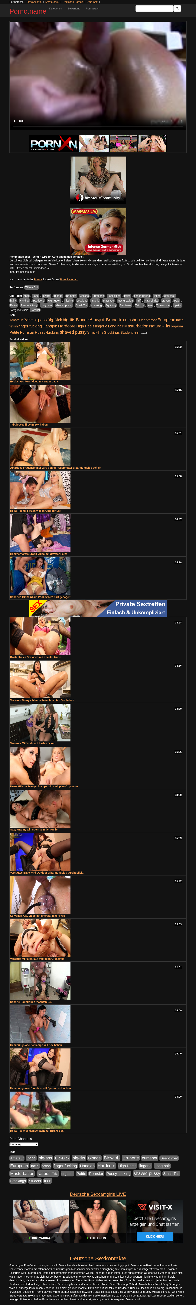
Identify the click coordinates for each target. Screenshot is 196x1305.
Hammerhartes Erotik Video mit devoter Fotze (38, 553)
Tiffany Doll (31, 287)
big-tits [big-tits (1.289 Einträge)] (69, 319)
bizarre (46, 295)
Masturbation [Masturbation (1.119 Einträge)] (136, 326)
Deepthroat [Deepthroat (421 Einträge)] (148, 320)
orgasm (166, 300)
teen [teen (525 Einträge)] (137, 332)
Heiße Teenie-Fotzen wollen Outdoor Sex (35, 510)
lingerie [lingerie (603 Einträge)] (101, 326)
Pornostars (92, 8)
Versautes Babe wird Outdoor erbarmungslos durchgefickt (46, 872)
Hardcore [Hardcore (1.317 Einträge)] (67, 325)
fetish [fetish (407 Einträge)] (13, 326)
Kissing (68, 300)
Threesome (163, 305)
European (98, 295)
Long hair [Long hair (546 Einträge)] (115, 326)
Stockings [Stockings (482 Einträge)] (112, 332)
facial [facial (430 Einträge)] (180, 320)
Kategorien (55, 8)
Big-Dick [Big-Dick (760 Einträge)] (54, 320)
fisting (157, 295)
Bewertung (74, 8)
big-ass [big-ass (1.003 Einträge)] (40, 319)
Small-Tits (81, 305)
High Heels (54, 300)
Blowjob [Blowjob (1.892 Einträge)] (97, 319)
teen (150, 305)
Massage (108, 300)
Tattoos (139, 305)
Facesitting (114, 295)
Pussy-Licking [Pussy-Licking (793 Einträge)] (47, 332)
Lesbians (82, 300)
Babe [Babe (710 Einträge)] (28, 320)
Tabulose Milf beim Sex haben (29, 424)
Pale (176, 300)
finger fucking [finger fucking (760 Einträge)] (30, 326)
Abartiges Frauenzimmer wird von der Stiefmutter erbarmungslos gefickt (55, 467)
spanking (96, 305)
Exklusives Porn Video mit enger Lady (34, 381)
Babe (35, 295)
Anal (26, 295)
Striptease (126, 305)
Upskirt (177, 305)
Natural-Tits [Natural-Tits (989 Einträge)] (159, 326)
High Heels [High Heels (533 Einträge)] (85, 326)
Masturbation (125, 300)
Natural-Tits (151, 300)
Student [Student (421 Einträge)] (126, 332)
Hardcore (38, 300)
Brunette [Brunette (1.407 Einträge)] (114, 319)
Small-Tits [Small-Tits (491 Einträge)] (95, 332)
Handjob (24, 300)
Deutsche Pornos (73, 1)
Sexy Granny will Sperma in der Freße (33, 829)
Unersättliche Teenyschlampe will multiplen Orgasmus (44, 786)
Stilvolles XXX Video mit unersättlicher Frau (37, 915)
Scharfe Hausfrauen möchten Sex (31, 1001)
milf (139, 300)
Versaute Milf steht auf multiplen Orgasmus (37, 958)
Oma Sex (92, 1)
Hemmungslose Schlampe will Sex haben (36, 1045)
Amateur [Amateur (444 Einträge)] (16, 320)
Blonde (58, 295)
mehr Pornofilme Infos (22, 271)
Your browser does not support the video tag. (98, 76)
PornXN (35, 310)
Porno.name (27, 11)
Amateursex (52, 1)
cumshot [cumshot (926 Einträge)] (130, 320)
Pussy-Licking (29, 305)
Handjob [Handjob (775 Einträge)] (50, 326)
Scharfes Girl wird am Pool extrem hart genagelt (40, 597)
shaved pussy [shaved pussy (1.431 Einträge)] (73, 332)
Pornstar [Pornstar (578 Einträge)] (27, 332)
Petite (13, 305)
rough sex (46, 305)
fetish (127, 295)
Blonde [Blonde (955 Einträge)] (82, 319)
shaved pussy (64, 305)
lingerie (95, 300)
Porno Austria (33, 1)
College (84, 295)
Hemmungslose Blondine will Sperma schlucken (40, 1088)
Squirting (111, 305)
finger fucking (142, 295)
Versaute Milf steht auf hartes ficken (32, 743)
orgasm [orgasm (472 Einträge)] (177, 326)
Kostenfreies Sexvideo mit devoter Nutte (35, 657)
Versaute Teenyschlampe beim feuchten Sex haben (42, 700)
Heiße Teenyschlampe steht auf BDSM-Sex (37, 1130)
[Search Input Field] (154, 8)
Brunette (71, 295)
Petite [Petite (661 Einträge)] (14, 332)
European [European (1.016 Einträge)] (166, 319)
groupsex (169, 295)
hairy (13, 300)
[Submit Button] (177, 8)
